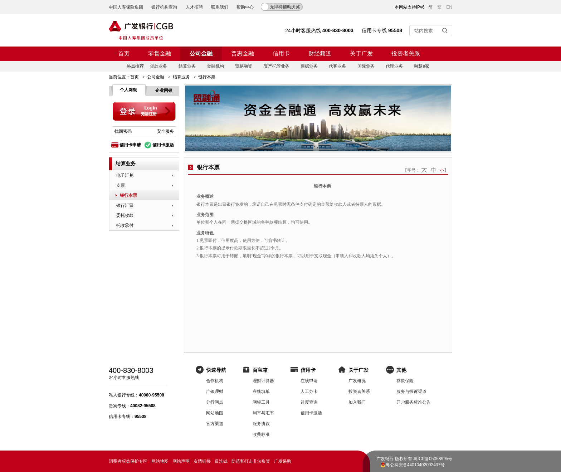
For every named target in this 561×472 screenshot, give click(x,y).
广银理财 (214, 391)
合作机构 (214, 380)
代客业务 (337, 66)
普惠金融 (242, 53)
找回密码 (123, 131)
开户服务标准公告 (413, 402)
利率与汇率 (263, 412)
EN (449, 7)
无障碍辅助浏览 (285, 6)
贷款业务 (158, 66)
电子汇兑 (124, 175)
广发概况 (357, 380)
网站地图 (214, 412)
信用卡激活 (163, 144)
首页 (124, 53)
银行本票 (128, 195)
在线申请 (309, 380)
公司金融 (201, 53)
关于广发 (361, 53)
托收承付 (124, 225)
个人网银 (128, 89)
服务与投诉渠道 (411, 391)
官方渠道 (214, 423)
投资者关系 (405, 53)
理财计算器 (263, 380)
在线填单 (261, 391)
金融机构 (215, 66)
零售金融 (159, 53)
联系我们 (219, 7)
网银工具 (261, 402)
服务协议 (261, 423)
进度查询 (309, 402)
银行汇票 (124, 205)
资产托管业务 (276, 66)
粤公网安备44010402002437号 (415, 464)
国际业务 (366, 66)
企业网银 (163, 90)
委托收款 (124, 215)
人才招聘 (194, 7)
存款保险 (405, 380)
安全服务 (165, 131)
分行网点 (214, 402)
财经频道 (319, 53)
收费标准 (261, 434)
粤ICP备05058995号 (432, 458)
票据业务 (309, 66)
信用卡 (281, 53)
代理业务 (394, 66)
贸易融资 (243, 66)
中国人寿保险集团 (126, 7)
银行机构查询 (164, 7)
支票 (120, 185)
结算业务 (187, 66)
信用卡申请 (130, 144)
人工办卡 (309, 391)
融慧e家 (421, 66)
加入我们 (357, 402)
